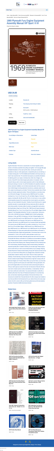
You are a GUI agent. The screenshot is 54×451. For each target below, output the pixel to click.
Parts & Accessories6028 (24, 15)
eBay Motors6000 (14, 15)
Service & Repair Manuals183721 (21, 17)
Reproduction (34, 143)
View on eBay (12, 122)
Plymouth (33, 139)
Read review (21, 122)
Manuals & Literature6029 (35, 15)
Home (8, 15)
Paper (32, 146)
